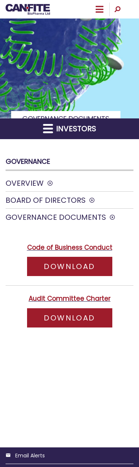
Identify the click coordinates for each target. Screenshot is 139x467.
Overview (25, 183)
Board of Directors (46, 200)
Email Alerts (30, 455)
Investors (69, 128)
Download (78, 266)
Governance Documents (56, 217)
